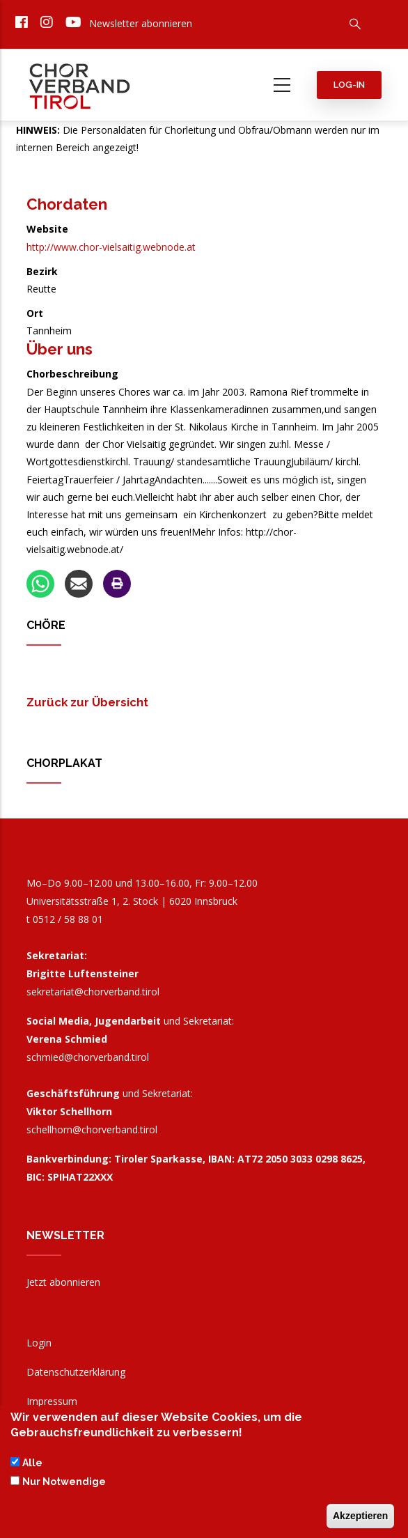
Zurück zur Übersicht (87, 702)
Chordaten (66, 204)
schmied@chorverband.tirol (87, 1057)
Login (39, 1342)
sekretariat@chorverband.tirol (92, 991)
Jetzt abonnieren (63, 1282)
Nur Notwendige (64, 1482)
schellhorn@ (91, 1129)
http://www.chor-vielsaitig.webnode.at (111, 247)
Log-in (349, 84)
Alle (32, 1464)
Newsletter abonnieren (140, 23)
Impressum (51, 1401)
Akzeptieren (360, 1517)
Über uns (59, 349)
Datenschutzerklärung (75, 1371)
